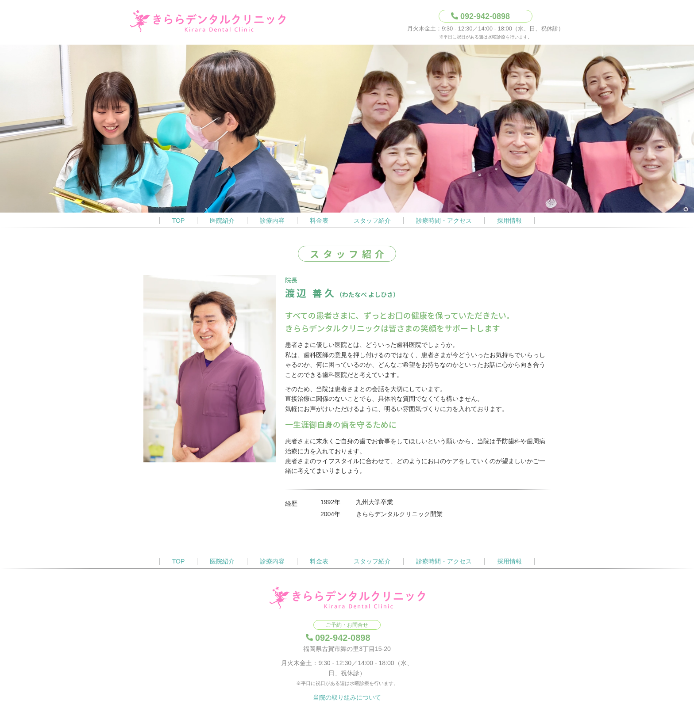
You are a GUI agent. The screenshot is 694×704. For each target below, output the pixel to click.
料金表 (319, 220)
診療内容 (272, 220)
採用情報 (509, 220)
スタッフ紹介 (372, 220)
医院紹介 (222, 220)
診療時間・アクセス (444, 220)
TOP (178, 220)
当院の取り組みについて (347, 697)
